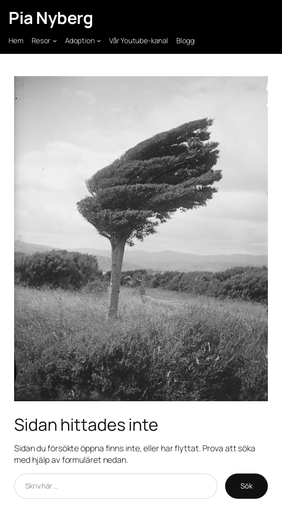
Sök (246, 486)
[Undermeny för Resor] (55, 40)
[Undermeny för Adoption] (99, 40)
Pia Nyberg (51, 17)
